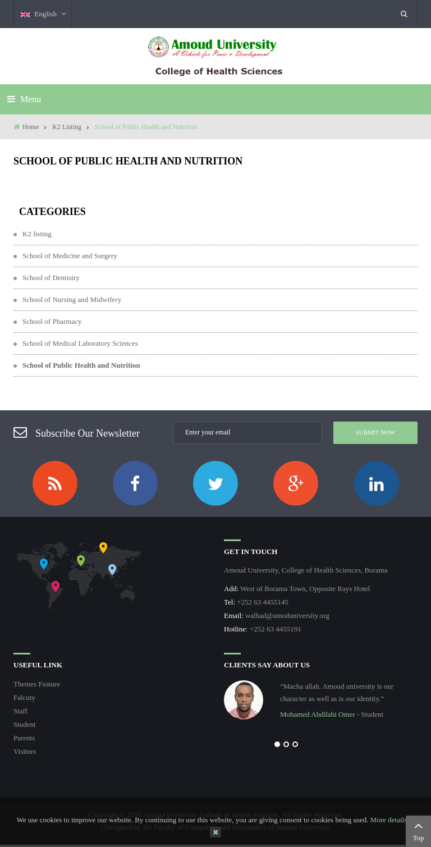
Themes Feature (36, 684)
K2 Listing (66, 127)
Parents (24, 738)
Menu (24, 99)
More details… (392, 820)
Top (418, 830)
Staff (20, 711)
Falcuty (24, 697)
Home (30, 127)
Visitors (24, 751)
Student (24, 724)
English (43, 14)
